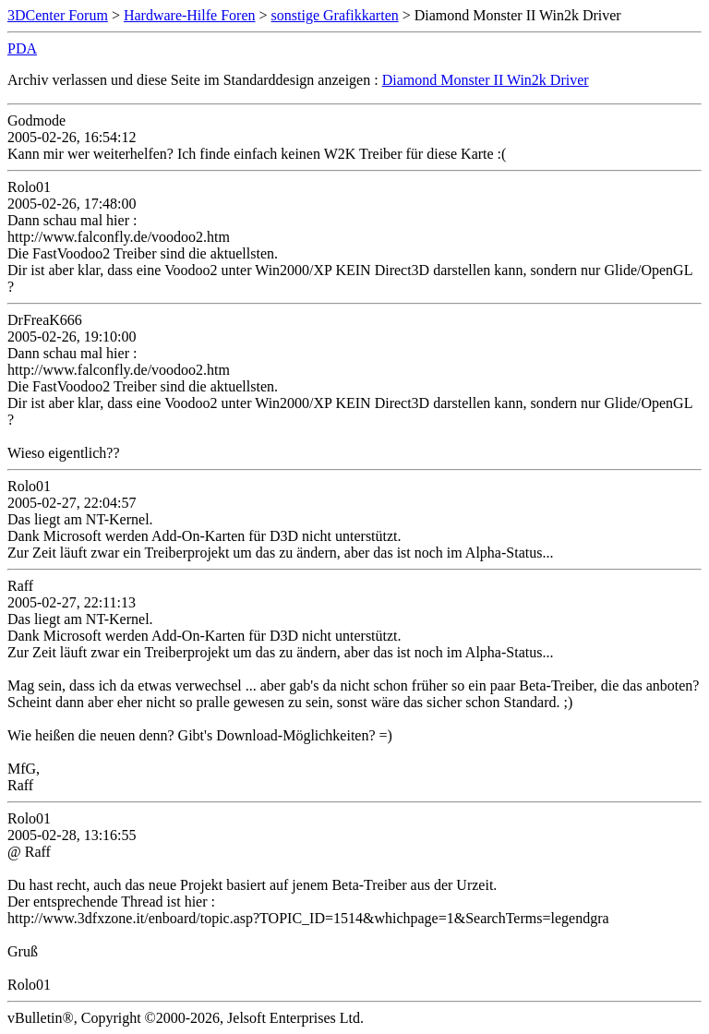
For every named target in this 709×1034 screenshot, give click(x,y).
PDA (22, 48)
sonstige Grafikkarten (335, 15)
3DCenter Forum (57, 15)
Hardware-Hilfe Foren (190, 15)
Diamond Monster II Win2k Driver (485, 80)
